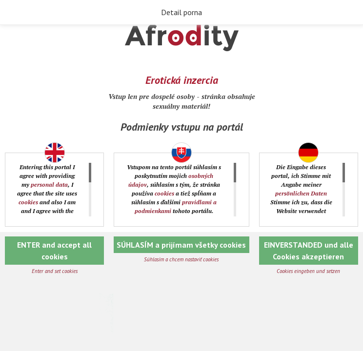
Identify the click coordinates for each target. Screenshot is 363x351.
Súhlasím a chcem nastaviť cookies (181, 259)
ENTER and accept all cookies (54, 250)
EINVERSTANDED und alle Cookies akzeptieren (308, 250)
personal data (49, 184)
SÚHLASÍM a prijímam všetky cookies (181, 245)
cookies (28, 202)
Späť (14, 13)
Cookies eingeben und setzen (308, 271)
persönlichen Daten (301, 193)
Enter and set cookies (55, 271)
